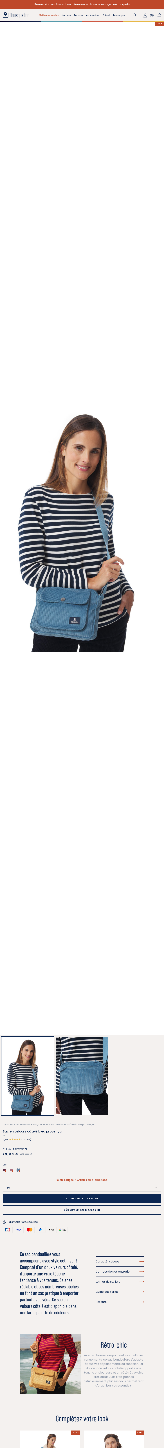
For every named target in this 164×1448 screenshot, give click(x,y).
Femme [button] (78, 15)
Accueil (8, 1124)
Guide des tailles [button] (120, 1292)
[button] (134, 15)
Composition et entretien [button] (120, 1272)
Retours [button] (120, 1302)
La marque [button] (119, 15)
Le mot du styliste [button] (120, 1282)
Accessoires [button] (92, 15)
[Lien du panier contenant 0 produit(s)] (159, 15)
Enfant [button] (106, 15)
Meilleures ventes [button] (49, 15)
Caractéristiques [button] (120, 1261)
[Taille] (82, 1188)
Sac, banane (40, 1124)
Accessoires (23, 1124)
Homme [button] (66, 15)
